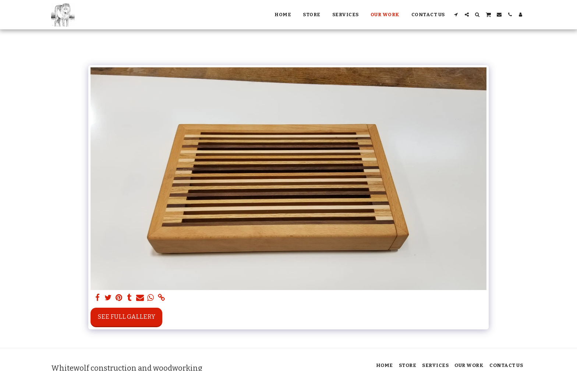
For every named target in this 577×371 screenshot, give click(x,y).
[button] (456, 14)
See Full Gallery (126, 316)
